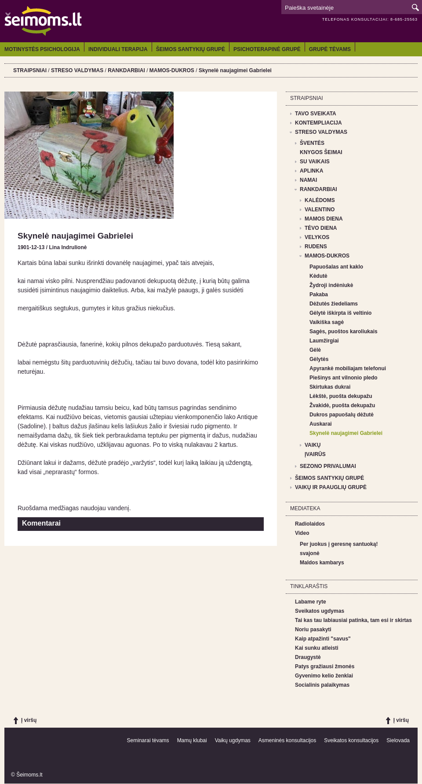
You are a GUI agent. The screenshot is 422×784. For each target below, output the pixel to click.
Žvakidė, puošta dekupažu (342, 405)
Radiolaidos (310, 524)
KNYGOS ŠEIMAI (321, 152)
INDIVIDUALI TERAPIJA (118, 49)
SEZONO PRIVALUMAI (328, 466)
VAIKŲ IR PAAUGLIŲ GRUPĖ (331, 487)
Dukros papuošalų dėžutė (341, 415)
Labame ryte (310, 602)
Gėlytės (318, 359)
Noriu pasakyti (313, 629)
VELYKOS (317, 237)
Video (302, 533)
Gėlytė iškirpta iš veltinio (340, 313)
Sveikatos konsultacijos (351, 740)
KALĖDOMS (320, 200)
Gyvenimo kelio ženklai (324, 676)
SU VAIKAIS (315, 161)
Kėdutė (318, 276)
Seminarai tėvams (148, 740)
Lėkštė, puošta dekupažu (340, 396)
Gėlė (315, 350)
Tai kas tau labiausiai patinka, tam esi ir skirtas (353, 620)
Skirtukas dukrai (329, 387)
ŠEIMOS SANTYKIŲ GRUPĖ (190, 49)
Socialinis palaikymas (322, 685)
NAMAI (308, 180)
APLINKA (311, 171)
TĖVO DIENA (321, 228)
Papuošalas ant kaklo (336, 267)
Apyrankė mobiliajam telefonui (347, 368)
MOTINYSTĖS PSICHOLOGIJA (42, 49)
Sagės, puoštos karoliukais (343, 331)
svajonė (310, 553)
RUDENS (316, 246)
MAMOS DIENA (324, 219)
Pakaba (318, 294)
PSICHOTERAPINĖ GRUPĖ (267, 49)
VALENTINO (320, 209)
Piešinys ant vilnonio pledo (343, 378)
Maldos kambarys (322, 562)
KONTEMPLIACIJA (318, 123)
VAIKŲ (312, 445)
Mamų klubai (192, 740)
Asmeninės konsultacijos (287, 740)
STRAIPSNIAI (30, 70)
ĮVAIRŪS (315, 454)
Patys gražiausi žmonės (324, 666)
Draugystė (308, 657)
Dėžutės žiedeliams (333, 304)
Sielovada (398, 740)
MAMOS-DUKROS (171, 70)
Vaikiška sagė (326, 322)
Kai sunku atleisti (316, 648)
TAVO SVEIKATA (315, 113)
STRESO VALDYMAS (77, 70)
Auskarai (320, 424)
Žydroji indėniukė (331, 285)
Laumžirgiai (324, 341)
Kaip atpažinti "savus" (323, 639)
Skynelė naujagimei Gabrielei (235, 70)
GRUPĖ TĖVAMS (330, 49)
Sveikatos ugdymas (319, 611)
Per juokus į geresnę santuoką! (339, 544)
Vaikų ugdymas (233, 740)
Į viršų (28, 720)
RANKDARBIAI (126, 70)
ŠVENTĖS (312, 143)
